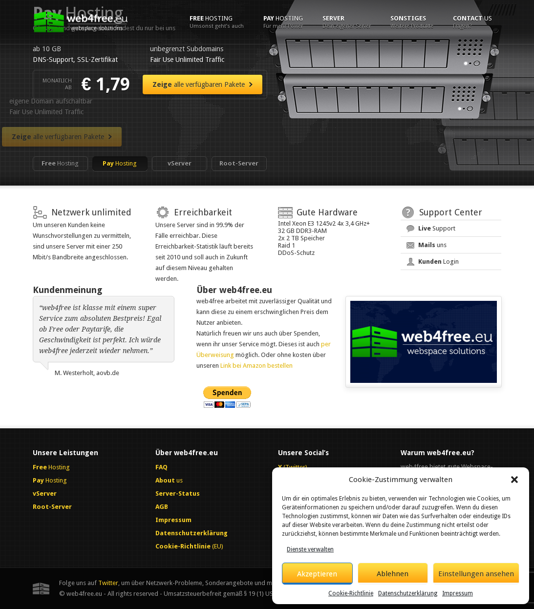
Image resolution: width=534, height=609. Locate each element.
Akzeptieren (317, 573)
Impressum (457, 593)
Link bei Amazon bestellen (256, 365)
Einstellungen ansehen (476, 573)
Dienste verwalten (310, 549)
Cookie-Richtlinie (350, 593)
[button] (514, 479)
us (472, 22)
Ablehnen (392, 573)
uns (432, 245)
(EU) (189, 546)
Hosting (217, 22)
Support (436, 228)
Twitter (108, 583)
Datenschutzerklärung (407, 593)
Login (438, 261)
